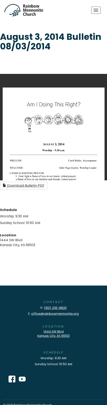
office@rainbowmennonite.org (55, 314)
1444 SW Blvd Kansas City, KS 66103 (53, 333)
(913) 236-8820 (55, 308)
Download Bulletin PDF (23, 185)
